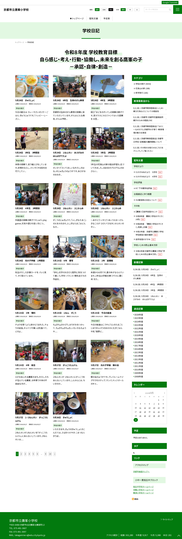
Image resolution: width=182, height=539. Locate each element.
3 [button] (25, 454)
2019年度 (138, 338)
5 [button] (33, 454)
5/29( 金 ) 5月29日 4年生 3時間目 (148, 284)
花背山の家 (140, 88)
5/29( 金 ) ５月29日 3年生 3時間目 (148, 290)
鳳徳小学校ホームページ (143, 492)
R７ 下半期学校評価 (146, 188)
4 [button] (29, 454)
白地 (104, 10)
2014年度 (138, 355)
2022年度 (138, 328)
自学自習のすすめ (145, 239)
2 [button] (21, 454)
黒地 (110, 10)
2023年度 (138, 324)
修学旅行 (139, 92)
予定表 (106, 18)
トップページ (78, 18)
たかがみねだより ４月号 (149, 176)
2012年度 (138, 362)
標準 (123, 10)
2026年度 (138, 314)
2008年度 (138, 376)
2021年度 (138, 331)
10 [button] (50, 454)
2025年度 (138, 318)
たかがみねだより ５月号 (149, 172)
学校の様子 (140, 83)
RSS (136, 498)
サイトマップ (167, 519)
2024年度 (138, 321)
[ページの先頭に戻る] (179, 536)
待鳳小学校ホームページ (143, 489)
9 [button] (45, 454)
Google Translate (170, 2)
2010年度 (138, 369)
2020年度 (138, 335)
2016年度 (138, 348)
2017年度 (138, 345)
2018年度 (138, 342)
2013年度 (138, 359)
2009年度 (138, 372)
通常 (97, 10)
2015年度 (138, 352)
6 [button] (37, 454)
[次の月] (164, 393)
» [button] (54, 454)
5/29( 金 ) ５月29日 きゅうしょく (146, 269)
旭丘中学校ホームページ (143, 486)
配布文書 (93, 18)
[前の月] (134, 393)
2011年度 (138, 366)
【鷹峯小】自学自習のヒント (149, 211)
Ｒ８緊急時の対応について (149, 200)
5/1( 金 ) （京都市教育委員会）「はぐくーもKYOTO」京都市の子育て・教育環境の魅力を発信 (148, 129)
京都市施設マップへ (141, 471)
